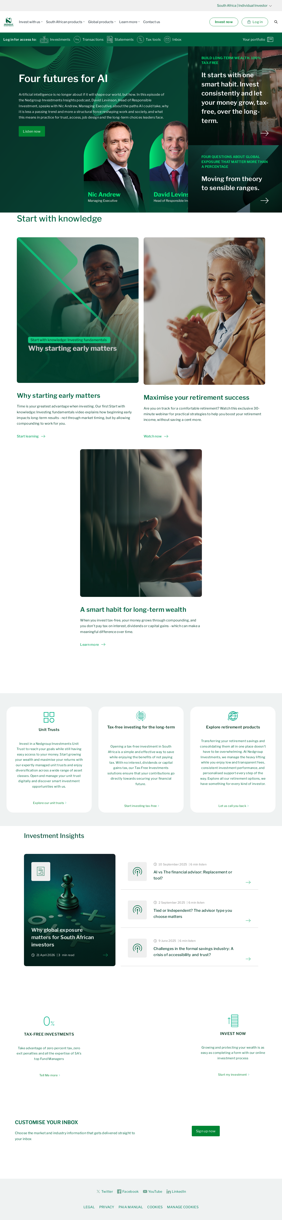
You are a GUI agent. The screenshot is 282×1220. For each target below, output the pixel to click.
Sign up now (206, 1131)
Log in (255, 22)
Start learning (31, 436)
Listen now (32, 131)
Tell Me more (48, 1075)
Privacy (106, 1207)
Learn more (93, 644)
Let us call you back (232, 806)
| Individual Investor (244, 6)
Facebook (128, 1192)
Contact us (151, 22)
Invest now (224, 22)
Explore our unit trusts (48, 803)
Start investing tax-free (140, 806)
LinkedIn (176, 1192)
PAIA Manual (131, 1207)
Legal (89, 1207)
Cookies (155, 1207)
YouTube (152, 1192)
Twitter (104, 1191)
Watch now (156, 436)
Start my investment (232, 1074)
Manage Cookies (183, 1207)
